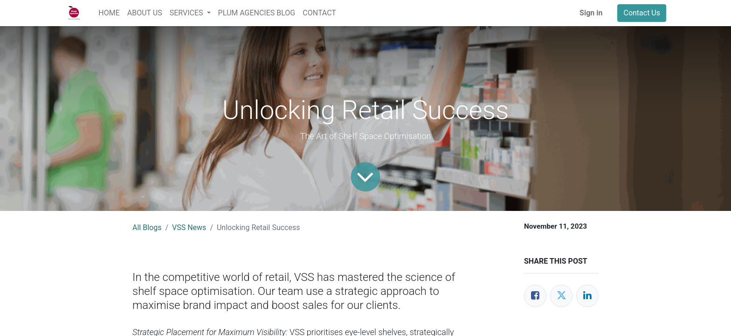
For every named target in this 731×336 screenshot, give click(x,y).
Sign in (590, 12)
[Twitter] (561, 296)
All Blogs (146, 227)
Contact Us (641, 12)
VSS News (189, 227)
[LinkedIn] (587, 296)
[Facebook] (535, 296)
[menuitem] (109, 13)
